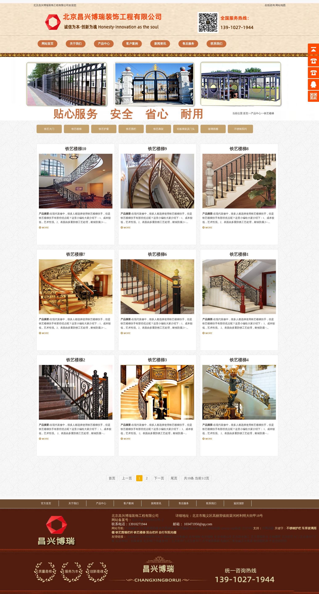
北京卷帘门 (178, 540)
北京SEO (247, 528)
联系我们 (216, 43)
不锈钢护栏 (132, 528)
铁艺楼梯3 (157, 360)
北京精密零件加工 (151, 536)
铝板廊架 (136, 540)
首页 (245, 113)
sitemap (225, 528)
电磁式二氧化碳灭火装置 (236, 540)
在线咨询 (270, 5)
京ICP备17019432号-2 (147, 520)
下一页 (159, 478)
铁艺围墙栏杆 (168, 528)
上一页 (127, 478)
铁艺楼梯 (269, 113)
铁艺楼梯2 (75, 360)
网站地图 (281, 5)
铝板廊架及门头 (186, 128)
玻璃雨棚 (213, 128)
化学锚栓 (195, 536)
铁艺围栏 (131, 128)
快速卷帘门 (163, 540)
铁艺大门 (49, 128)
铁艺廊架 (158, 128)
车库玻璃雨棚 (149, 528)
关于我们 (76, 43)
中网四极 (268, 528)
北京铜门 (149, 540)
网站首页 (47, 43)
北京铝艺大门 (290, 536)
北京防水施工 (241, 536)
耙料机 (168, 536)
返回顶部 (239, 503)
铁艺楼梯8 (239, 148)
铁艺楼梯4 (239, 360)
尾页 (174, 478)
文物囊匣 (275, 536)
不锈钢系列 (240, 128)
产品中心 (104, 43)
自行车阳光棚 (211, 528)
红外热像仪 (180, 536)
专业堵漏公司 (223, 536)
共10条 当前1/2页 (196, 478)
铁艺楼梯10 (75, 148)
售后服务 (188, 43)
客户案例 (132, 43)
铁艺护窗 (104, 128)
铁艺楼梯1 (239, 254)
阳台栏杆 (196, 528)
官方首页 (46, 503)
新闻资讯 (160, 43)
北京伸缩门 (122, 540)
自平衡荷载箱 (211, 540)
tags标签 (236, 528)
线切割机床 (261, 540)
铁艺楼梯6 (157, 254)
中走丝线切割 (278, 540)
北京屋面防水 (259, 536)
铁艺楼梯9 (157, 148)
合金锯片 (133, 536)
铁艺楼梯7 (75, 254)
